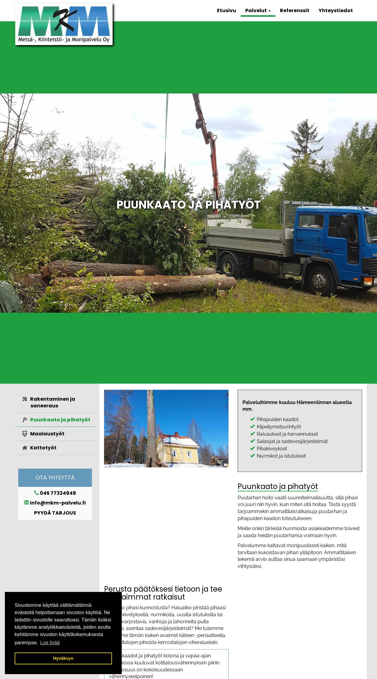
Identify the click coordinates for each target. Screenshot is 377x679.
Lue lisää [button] (50, 642)
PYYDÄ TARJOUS (55, 512)
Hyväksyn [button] (63, 658)
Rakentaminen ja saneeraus (52, 403)
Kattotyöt (43, 447)
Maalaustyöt (47, 433)
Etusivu (226, 10)
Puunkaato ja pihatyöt (60, 419)
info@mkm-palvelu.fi (58, 502)
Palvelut (258, 10)
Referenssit (294, 10)
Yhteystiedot (336, 10)
